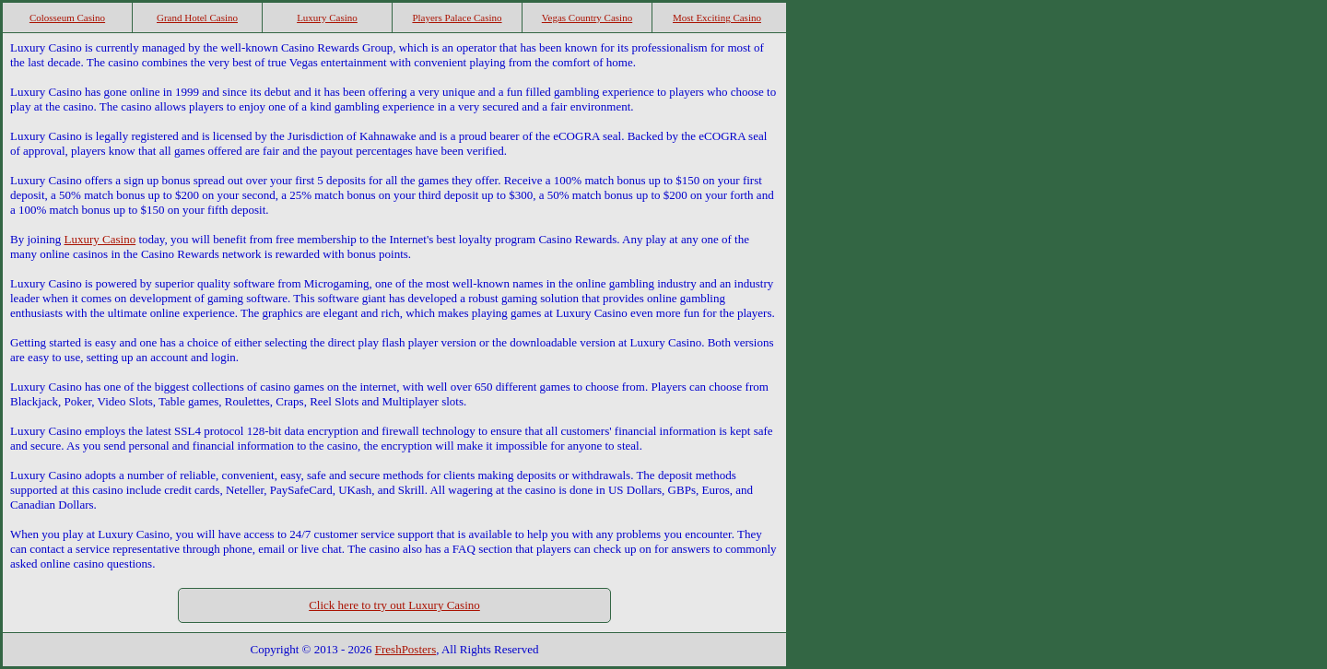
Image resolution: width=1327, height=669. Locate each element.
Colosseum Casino (67, 17)
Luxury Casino (327, 17)
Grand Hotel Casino (197, 17)
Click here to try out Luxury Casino (394, 605)
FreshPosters (405, 649)
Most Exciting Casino (717, 17)
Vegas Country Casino (587, 17)
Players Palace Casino (456, 17)
